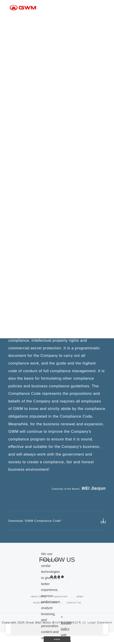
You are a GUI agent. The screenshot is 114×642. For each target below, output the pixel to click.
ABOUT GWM (38, 606)
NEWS (80, 606)
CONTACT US (74, 612)
